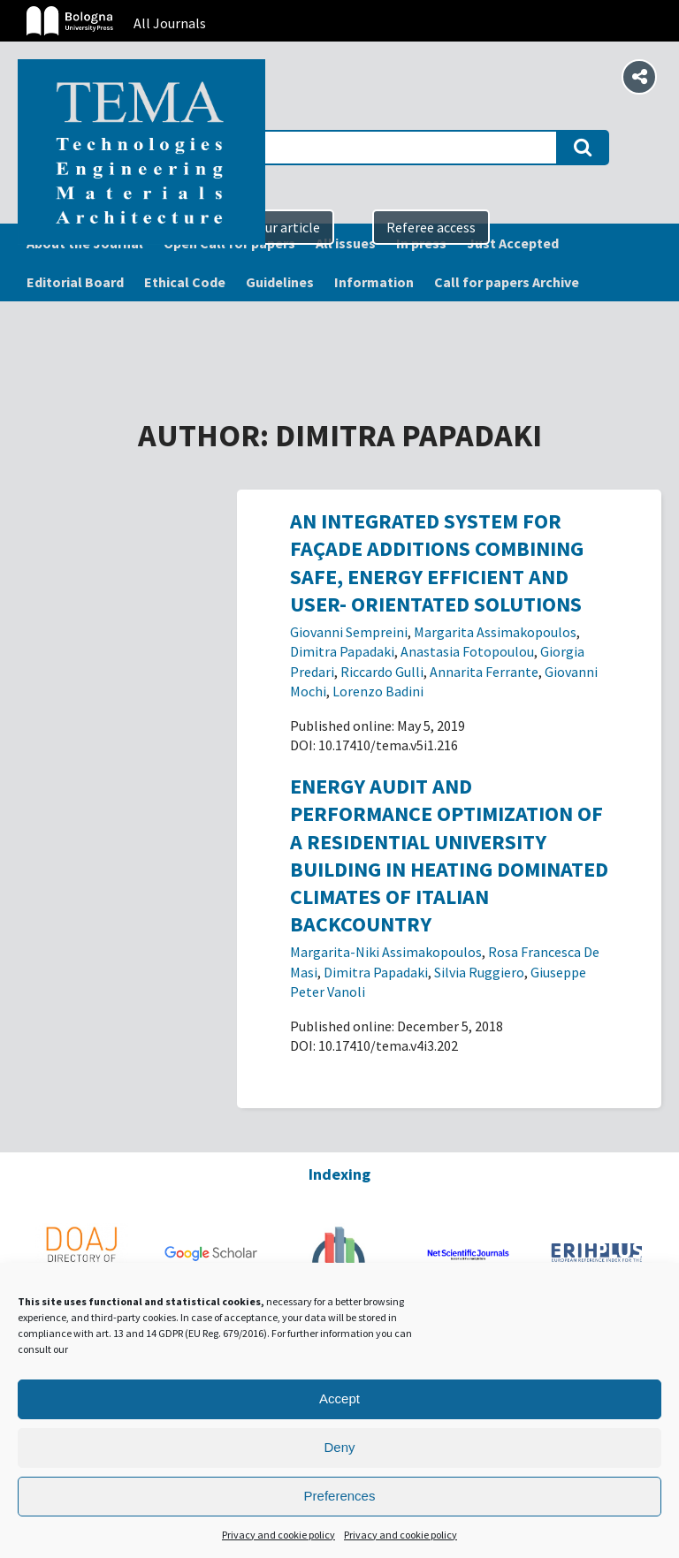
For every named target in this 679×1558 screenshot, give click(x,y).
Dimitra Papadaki (342, 651)
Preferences (340, 1495)
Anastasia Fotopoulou (467, 651)
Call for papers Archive (506, 282)
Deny (339, 1447)
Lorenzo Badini (377, 691)
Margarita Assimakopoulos (495, 632)
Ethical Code (184, 282)
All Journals (170, 23)
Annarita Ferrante (484, 671)
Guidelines (280, 282)
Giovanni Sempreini (349, 632)
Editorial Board (75, 282)
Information (374, 282)
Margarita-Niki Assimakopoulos (386, 952)
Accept (339, 1398)
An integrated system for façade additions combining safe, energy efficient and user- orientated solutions (437, 562)
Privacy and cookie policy (278, 1534)
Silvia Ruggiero (479, 972)
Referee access (431, 227)
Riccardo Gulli (381, 671)
